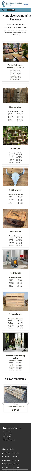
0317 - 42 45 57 (7, 434)
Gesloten (10, 456)
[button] (11, 10)
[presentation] (2, 403)
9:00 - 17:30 (10, 453)
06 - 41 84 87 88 (7, 432)
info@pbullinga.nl (7, 436)
